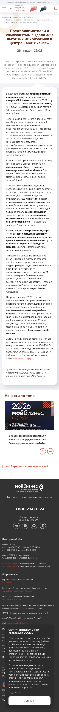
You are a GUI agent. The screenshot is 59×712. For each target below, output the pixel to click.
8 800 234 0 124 (29, 509)
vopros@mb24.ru (10, 566)
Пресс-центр (17, 17)
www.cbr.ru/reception (11, 599)
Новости (29, 17)
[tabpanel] (29, 426)
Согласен (29, 700)
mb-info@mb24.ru (10, 563)
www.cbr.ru (7, 583)
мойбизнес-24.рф (22, 358)
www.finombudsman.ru (18, 623)
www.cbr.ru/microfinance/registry (17, 591)
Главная (5, 17)
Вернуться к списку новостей (27, 466)
